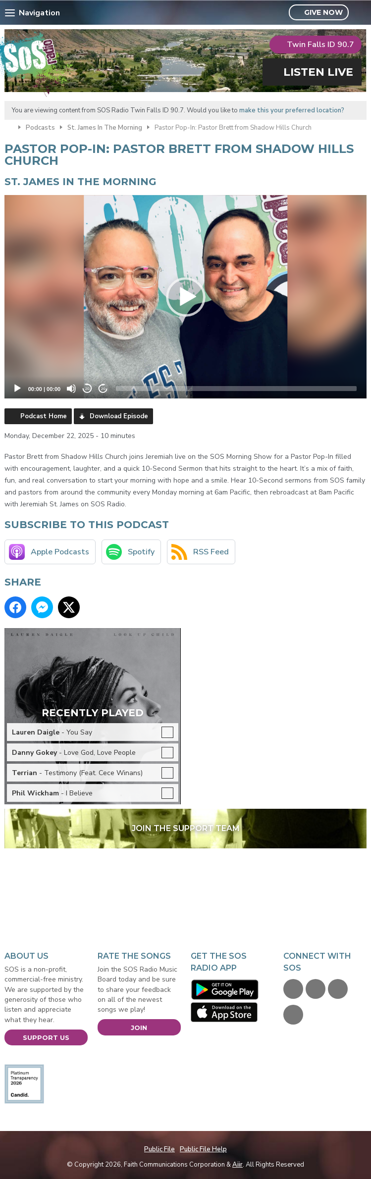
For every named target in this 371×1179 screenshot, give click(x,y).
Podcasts (40, 127)
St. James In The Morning (104, 127)
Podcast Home (43, 416)
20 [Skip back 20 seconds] (87, 389)
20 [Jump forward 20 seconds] (103, 389)
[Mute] (71, 388)
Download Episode (119, 416)
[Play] (17, 388)
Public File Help (203, 1149)
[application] (185, 296)
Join (139, 1028)
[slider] (236, 388)
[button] (186, 297)
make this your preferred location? (291, 110)
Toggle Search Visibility (360, 13)
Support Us (46, 1037)
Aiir (237, 1164)
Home (8, 126)
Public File (159, 1149)
